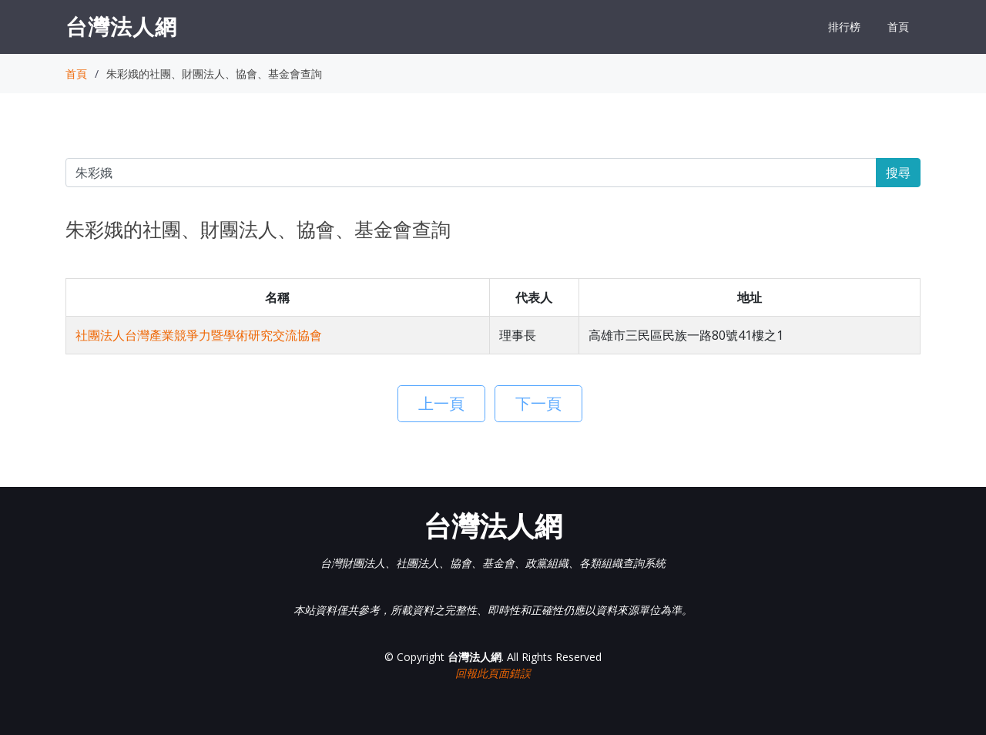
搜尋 (898, 172)
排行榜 (844, 26)
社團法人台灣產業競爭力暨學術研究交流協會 (198, 335)
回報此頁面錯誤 (493, 673)
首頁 (898, 26)
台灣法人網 (121, 26)
